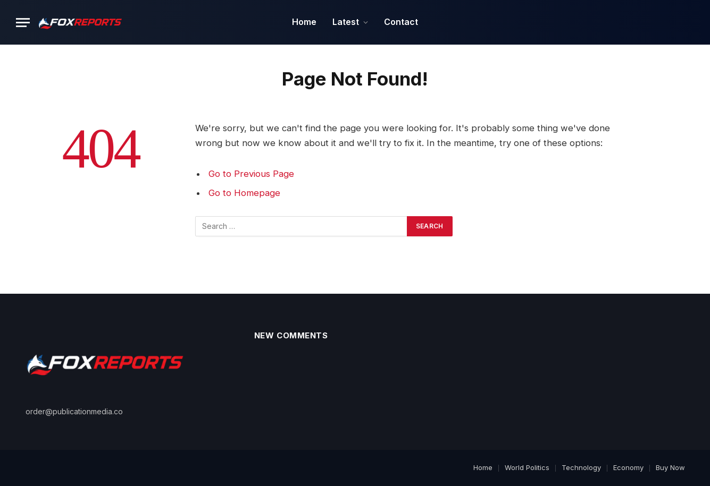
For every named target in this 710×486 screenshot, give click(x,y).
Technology (581, 467)
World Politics (527, 467)
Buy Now (670, 467)
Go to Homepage (244, 192)
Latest (345, 21)
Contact (401, 21)
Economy (628, 467)
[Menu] (23, 23)
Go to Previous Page (251, 173)
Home (304, 21)
